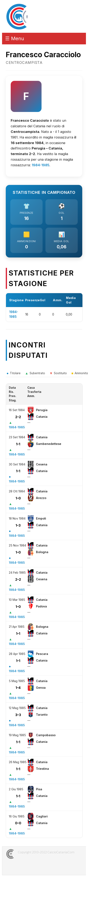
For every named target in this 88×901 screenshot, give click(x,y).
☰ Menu (14, 38)
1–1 (18, 444)
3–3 (18, 715)
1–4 (18, 688)
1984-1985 (40, 165)
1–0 (18, 498)
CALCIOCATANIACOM (25, 854)
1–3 (18, 525)
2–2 (18, 417)
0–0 (18, 823)
